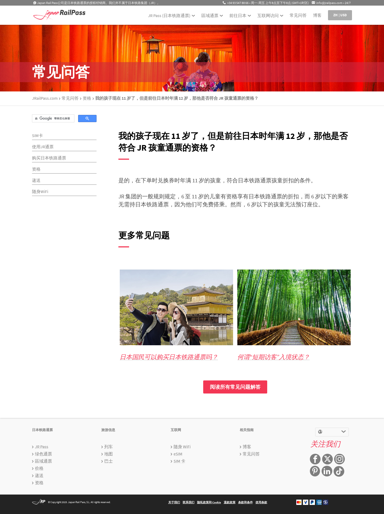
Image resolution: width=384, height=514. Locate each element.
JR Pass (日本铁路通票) (169, 15)
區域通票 (209, 15)
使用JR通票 (43, 146)
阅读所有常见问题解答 (235, 387)
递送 (36, 180)
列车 (108, 446)
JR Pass (41, 446)
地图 (108, 453)
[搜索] (52, 118)
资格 (87, 98)
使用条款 (261, 502)
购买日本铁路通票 (49, 157)
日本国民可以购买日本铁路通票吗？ (169, 357)
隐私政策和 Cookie (209, 502)
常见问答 (298, 15)
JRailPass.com (45, 98)
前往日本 (237, 15)
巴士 (108, 461)
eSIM (178, 453)
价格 (39, 468)
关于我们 (174, 502)
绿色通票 (43, 453)
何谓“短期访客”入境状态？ (273, 357)
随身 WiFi (182, 446)
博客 (317, 15)
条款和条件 (245, 502)
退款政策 (229, 502)
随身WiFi (40, 191)
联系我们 (188, 502)
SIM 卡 (179, 461)
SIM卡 (37, 135)
